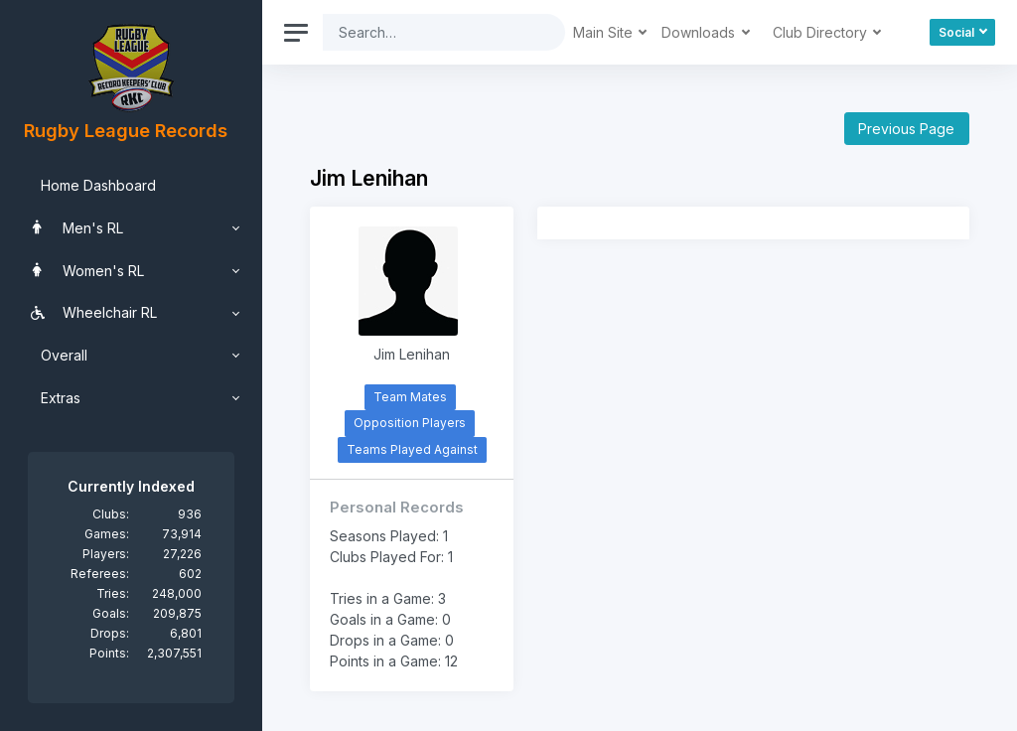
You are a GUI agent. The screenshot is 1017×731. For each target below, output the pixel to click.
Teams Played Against (412, 449)
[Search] (428, 32)
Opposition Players (410, 422)
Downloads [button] (700, 32)
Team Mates (410, 396)
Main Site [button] (605, 32)
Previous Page (906, 128)
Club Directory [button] (822, 32)
